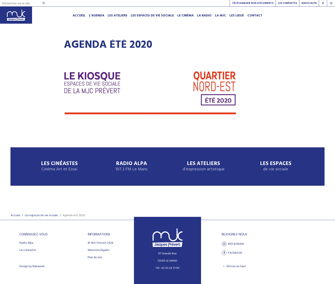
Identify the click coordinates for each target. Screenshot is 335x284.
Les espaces (275, 166)
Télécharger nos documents (252, 3)
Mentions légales (98, 250)
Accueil (15, 215)
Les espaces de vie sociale (41, 215)
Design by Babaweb (32, 266)
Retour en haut (234, 266)
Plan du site (95, 257)
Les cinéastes (27, 250)
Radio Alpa (131, 166)
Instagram (233, 244)
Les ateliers (204, 166)
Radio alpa (309, 3)
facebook (232, 253)
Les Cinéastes (287, 3)
